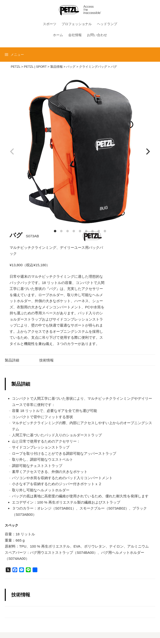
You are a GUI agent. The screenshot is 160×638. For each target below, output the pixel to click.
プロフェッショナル (77, 24)
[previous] (12, 151)
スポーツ (49, 24)
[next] (147, 151)
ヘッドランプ (107, 24)
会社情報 (75, 35)
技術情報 (46, 360)
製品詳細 (12, 360)
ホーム (58, 35)
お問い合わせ (97, 35)
